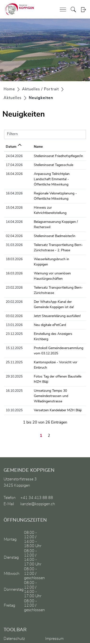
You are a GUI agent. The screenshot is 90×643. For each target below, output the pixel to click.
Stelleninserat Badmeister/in (46, 225)
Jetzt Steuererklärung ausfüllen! (49, 300)
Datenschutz (14, 612)
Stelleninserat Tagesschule (45, 165)
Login (83, 9)
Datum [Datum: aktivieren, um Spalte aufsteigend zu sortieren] (11, 146)
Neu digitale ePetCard (42, 309)
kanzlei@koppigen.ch (37, 477)
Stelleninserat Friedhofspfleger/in (50, 156)
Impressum (54, 612)
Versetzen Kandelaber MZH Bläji (50, 383)
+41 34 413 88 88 (36, 471)
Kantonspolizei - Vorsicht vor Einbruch (55, 341)
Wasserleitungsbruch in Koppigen (51, 248)
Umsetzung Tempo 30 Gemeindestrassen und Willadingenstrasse (43, 370)
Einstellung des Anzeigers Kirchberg (53, 318)
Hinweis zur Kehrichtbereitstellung (52, 202)
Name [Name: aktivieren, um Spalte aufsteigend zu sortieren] (30, 146)
